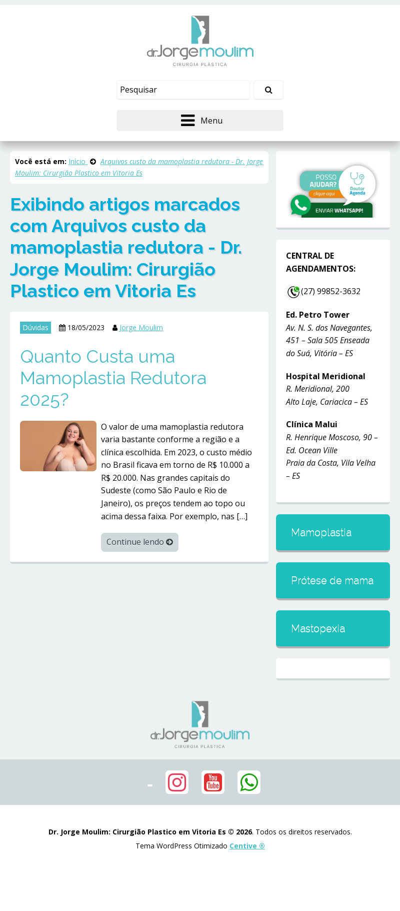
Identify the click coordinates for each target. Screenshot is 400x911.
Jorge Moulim (141, 327)
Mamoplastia (321, 532)
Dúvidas (35, 327)
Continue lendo (139, 541)
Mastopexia (318, 628)
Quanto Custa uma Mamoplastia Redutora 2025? (113, 378)
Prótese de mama (332, 580)
